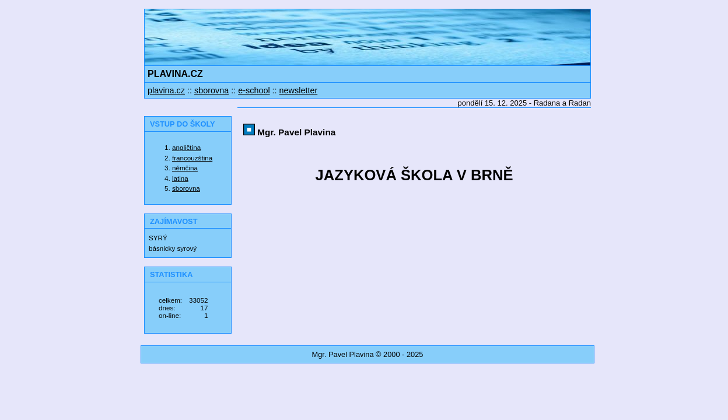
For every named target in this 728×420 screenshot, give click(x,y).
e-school (254, 90)
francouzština (192, 158)
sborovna (211, 90)
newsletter (298, 90)
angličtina (186, 147)
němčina (185, 168)
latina (180, 178)
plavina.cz (166, 90)
